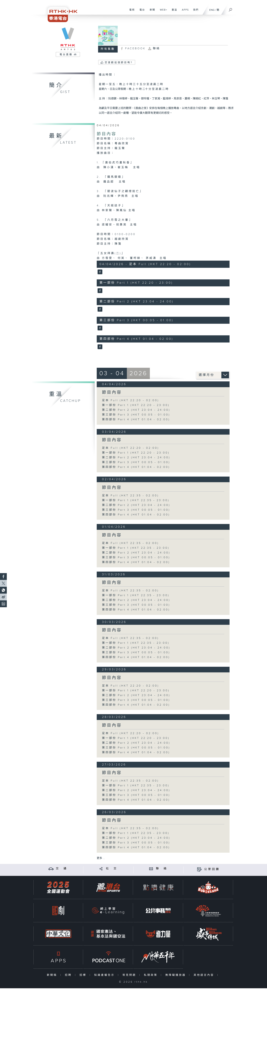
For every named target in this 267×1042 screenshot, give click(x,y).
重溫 (173, 12)
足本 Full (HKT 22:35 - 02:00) (130, 495)
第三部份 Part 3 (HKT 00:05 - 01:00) (136, 414)
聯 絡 (162, 868)
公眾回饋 (212, 869)
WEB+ (162, 12)
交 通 (61, 868)
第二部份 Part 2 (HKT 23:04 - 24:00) (136, 410)
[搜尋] (230, 9)
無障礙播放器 (176, 975)
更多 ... (101, 858)
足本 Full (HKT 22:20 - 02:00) (130, 400)
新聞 (151, 12)
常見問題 (130, 975)
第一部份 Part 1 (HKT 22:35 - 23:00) (135, 500)
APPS (184, 12)
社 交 (111, 868)
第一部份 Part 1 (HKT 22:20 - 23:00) (136, 405)
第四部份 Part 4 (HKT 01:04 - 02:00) (136, 419)
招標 (84, 975)
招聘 (69, 975)
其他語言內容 (205, 975)
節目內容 (106, 134)
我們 (195, 12)
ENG (212, 10)
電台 (141, 12)
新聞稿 (53, 975)
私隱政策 (151, 975)
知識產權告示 (105, 975)
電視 (131, 12)
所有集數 (108, 49)
